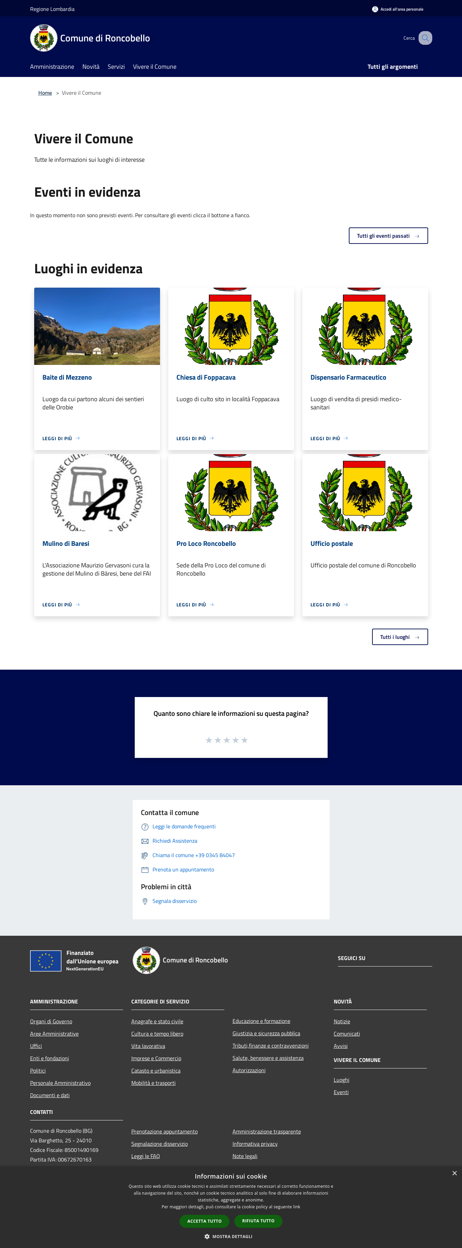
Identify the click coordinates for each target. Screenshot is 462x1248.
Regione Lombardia (52, 9)
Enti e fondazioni (49, 1058)
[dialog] (231, 1207)
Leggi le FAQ (145, 1156)
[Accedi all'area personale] (397, 9)
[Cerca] (424, 38)
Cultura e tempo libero (157, 1033)
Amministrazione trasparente (267, 1131)
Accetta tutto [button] (204, 1221)
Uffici (36, 1046)
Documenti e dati (50, 1095)
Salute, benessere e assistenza (268, 1058)
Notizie (342, 1021)
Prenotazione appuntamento (164, 1131)
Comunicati (347, 1033)
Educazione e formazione (261, 1021)
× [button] (454, 1173)
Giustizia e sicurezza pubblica (266, 1033)
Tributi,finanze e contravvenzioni (271, 1045)
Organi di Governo (51, 1021)
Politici (38, 1070)
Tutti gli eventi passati (388, 236)
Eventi (341, 1092)
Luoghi (341, 1080)
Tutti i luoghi (400, 637)
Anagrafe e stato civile (157, 1021)
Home (45, 93)
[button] (231, 1236)
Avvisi (341, 1046)
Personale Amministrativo (60, 1083)
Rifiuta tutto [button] (258, 1221)
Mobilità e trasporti (153, 1083)
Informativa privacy (255, 1144)
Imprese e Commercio (156, 1058)
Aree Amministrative (54, 1033)
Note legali (245, 1156)
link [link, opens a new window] (296, 1207)
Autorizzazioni (249, 1070)
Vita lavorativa (148, 1046)
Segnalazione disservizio (159, 1144)
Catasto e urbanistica (156, 1070)
